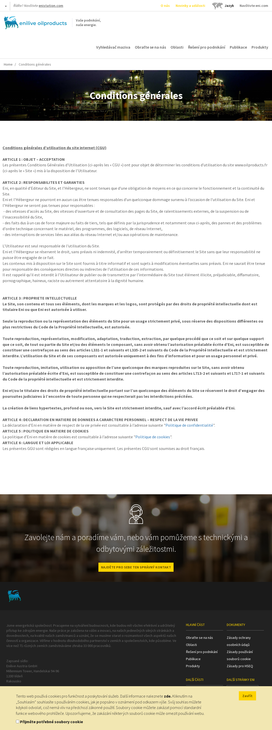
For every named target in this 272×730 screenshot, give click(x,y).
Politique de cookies (152, 436)
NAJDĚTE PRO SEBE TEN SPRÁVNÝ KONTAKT (136, 567)
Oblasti (177, 47)
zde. (168, 696)
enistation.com (51, 5)
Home (8, 64)
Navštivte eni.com (254, 5)
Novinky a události (190, 5)
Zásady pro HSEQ (240, 666)
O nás (165, 5)
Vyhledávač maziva (113, 47)
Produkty (260, 47)
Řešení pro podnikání (206, 47)
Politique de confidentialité (189, 425)
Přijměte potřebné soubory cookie (51, 721)
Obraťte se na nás (150, 47)
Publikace (238, 47)
